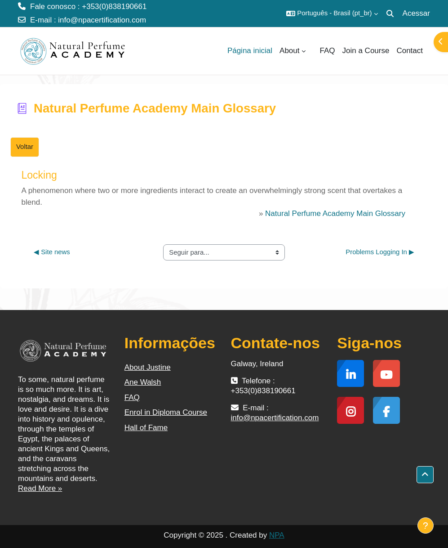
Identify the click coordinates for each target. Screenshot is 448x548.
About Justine (147, 367)
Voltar (24, 146)
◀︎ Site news (52, 252)
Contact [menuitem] (409, 50)
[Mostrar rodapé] (425, 525)
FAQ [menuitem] (327, 50)
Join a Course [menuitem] (366, 50)
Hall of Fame (146, 427)
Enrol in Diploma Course (165, 412)
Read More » (40, 488)
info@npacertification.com (102, 20)
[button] (332, 13)
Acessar (416, 13)
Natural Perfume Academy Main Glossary (335, 213)
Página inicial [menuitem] (249, 50)
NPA (276, 535)
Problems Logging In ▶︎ (380, 252)
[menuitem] (312, 51)
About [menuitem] (289, 50)
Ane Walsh (142, 382)
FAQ (132, 397)
